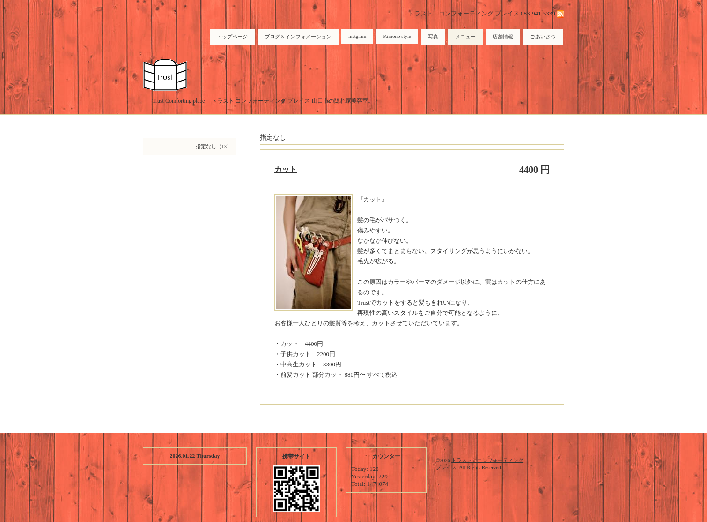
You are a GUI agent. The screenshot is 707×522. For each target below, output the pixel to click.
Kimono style (397, 36)
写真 (433, 36)
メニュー (465, 36)
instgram (357, 36)
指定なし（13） (214, 146)
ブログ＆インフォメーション (298, 36)
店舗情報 (503, 36)
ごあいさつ (543, 36)
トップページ (232, 36)
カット (285, 169)
